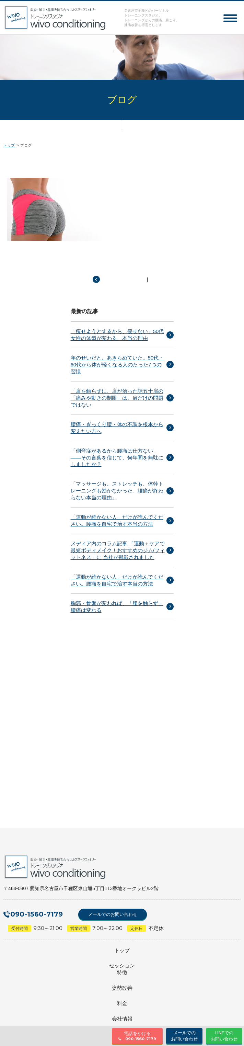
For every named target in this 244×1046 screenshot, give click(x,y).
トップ (9, 145)
